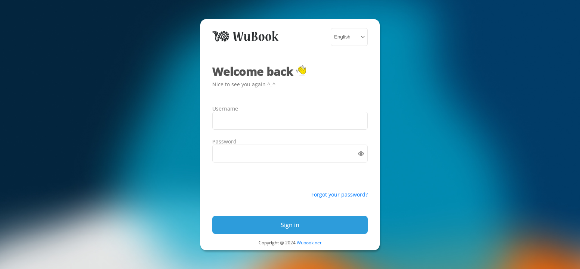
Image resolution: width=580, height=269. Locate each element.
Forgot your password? (339, 194)
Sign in (290, 225)
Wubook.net (309, 242)
